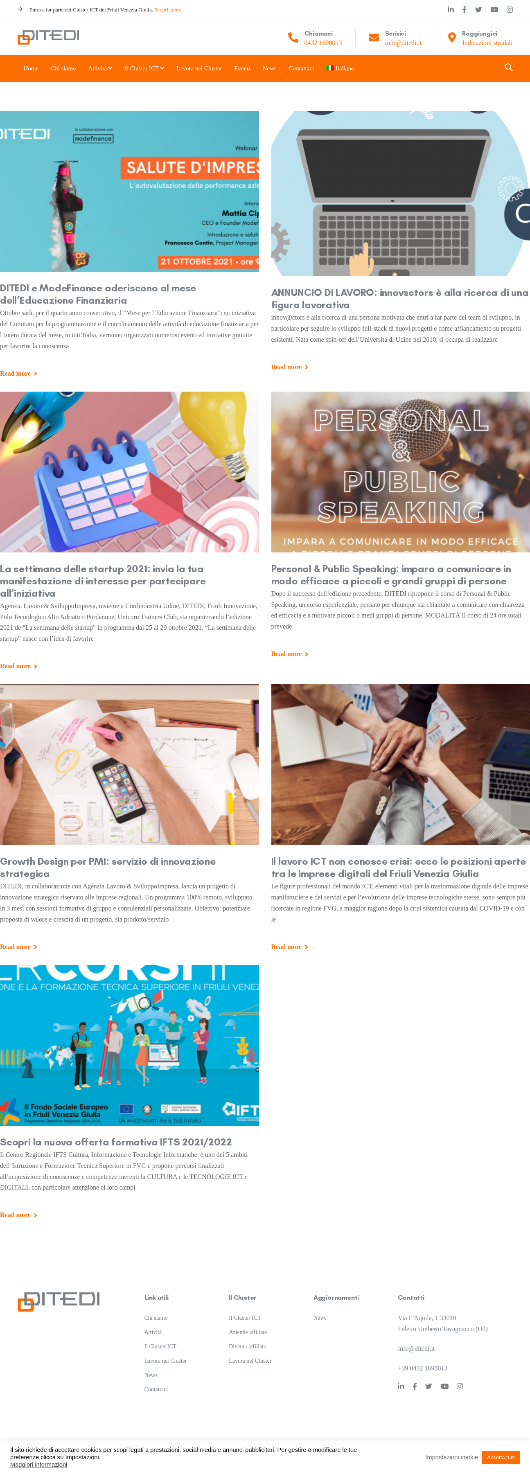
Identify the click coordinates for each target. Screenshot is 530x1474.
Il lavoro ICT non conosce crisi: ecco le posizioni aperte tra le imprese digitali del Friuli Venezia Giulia (398, 867)
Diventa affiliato (247, 1338)
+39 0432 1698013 (422, 1359)
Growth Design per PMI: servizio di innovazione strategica (108, 867)
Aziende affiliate (248, 1324)
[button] (509, 68)
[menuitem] (336, 68)
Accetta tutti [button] (501, 1457)
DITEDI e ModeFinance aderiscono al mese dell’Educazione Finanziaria (98, 294)
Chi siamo (156, 1310)
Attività (153, 1324)
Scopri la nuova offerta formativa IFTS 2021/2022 (116, 1142)
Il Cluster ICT (160, 1338)
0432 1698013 (323, 42)
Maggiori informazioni (38, 1464)
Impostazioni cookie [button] (451, 1457)
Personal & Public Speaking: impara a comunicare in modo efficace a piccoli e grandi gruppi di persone (391, 574)
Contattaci (156, 1381)
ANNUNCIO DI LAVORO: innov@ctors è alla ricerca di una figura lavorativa (400, 298)
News (151, 1367)
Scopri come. (168, 10)
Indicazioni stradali (487, 42)
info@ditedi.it (403, 42)
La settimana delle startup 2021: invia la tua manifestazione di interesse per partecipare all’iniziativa (102, 580)
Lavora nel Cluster (165, 1353)
